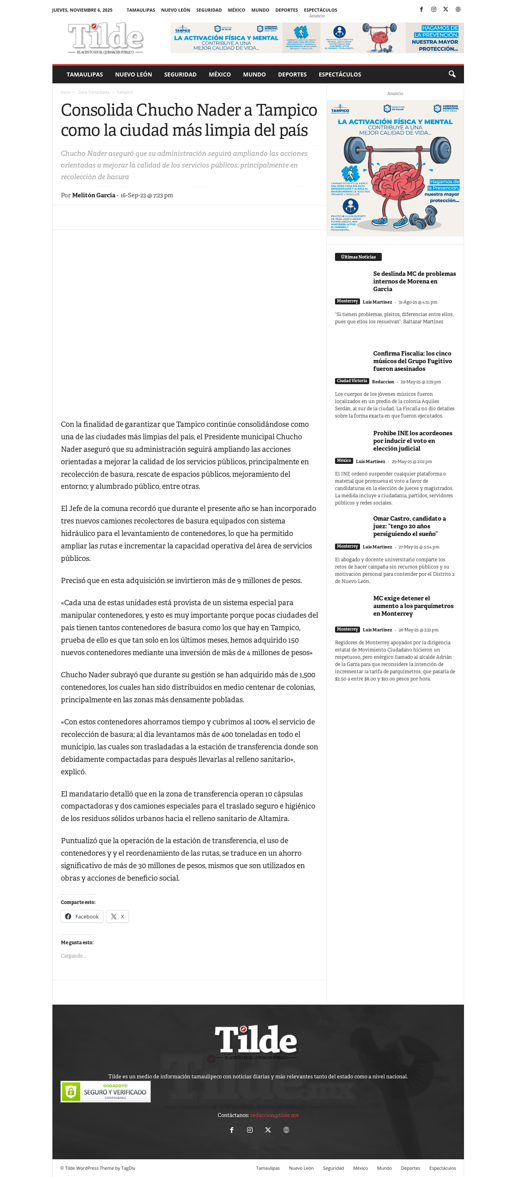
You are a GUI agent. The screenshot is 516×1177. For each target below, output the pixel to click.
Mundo (261, 10)
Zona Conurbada (94, 92)
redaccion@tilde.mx (274, 1115)
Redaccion (383, 382)
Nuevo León (175, 10)
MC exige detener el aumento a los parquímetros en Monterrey (413, 605)
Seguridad (209, 10)
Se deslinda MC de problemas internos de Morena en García (414, 281)
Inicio (66, 92)
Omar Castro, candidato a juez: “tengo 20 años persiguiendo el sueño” (409, 526)
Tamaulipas (141, 10)
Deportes (286, 10)
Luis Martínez (377, 302)
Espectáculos (320, 10)
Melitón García (93, 195)
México (236, 10)
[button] (452, 74)
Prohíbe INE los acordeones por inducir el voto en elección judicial (412, 440)
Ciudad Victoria (352, 380)
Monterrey (347, 301)
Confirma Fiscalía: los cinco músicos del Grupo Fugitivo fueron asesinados (412, 361)
